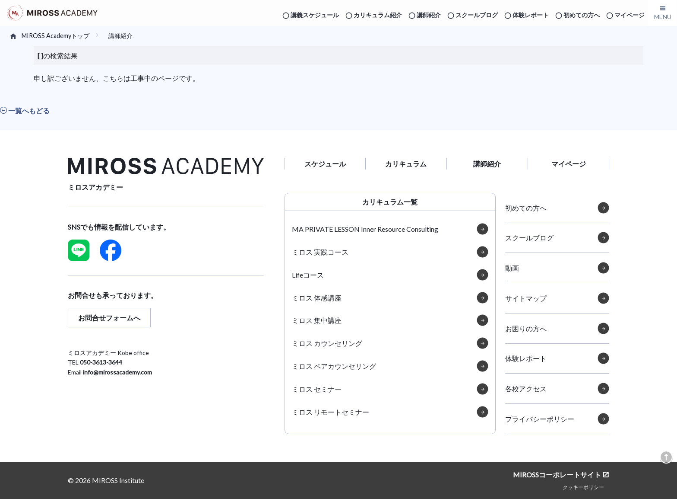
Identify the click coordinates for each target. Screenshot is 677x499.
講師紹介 (429, 15)
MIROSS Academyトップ (55, 35)
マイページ (629, 15)
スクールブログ (477, 15)
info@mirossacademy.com (117, 372)
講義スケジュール (315, 15)
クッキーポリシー (583, 487)
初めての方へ (581, 15)
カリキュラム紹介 (378, 15)
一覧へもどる (25, 110)
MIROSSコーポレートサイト (557, 474)
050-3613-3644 (101, 362)
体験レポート (530, 15)
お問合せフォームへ (109, 317)
